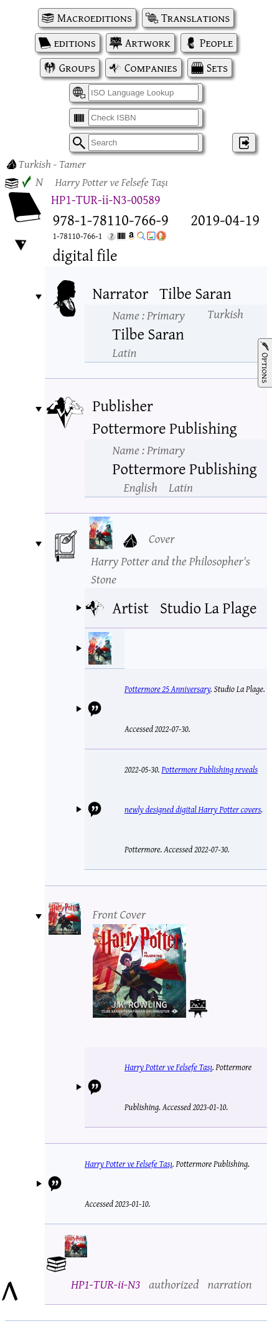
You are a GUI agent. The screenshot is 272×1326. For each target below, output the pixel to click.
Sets (217, 67)
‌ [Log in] (244, 142)
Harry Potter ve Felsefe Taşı (168, 1067)
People (216, 42)
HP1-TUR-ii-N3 (105, 1284)
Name (149, 315)
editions (75, 42)
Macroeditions (94, 17)
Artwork (148, 42)
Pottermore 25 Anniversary (167, 689)
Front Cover (119, 914)
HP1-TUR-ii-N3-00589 (105, 199)
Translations (195, 17)
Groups (77, 67)
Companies (150, 67)
